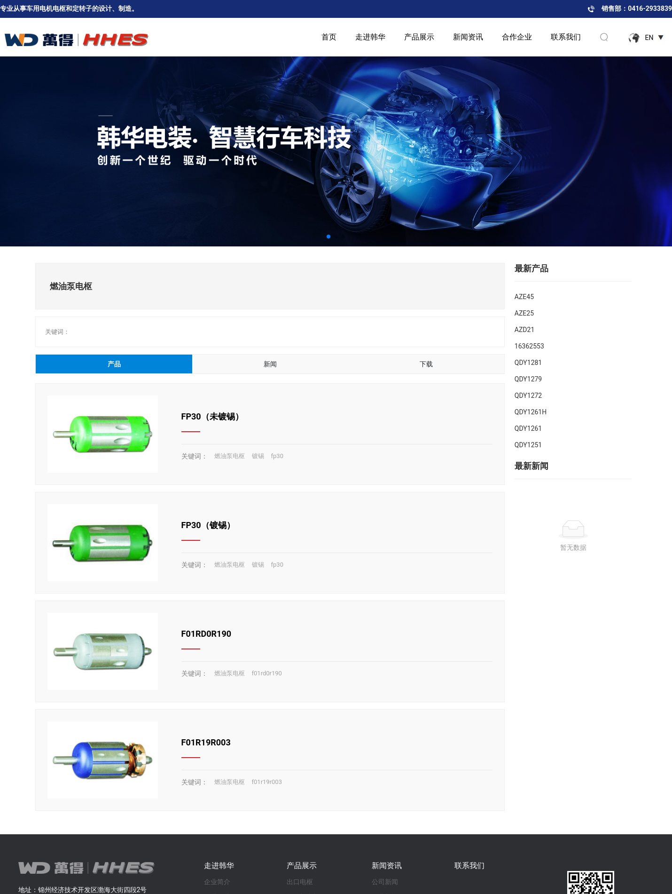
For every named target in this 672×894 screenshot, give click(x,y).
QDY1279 (528, 379)
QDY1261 (528, 428)
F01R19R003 (206, 742)
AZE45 (524, 297)
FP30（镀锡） (208, 525)
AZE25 (524, 313)
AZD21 (524, 329)
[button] (328, 236)
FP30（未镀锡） (212, 416)
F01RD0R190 (206, 634)
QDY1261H (531, 412)
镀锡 (258, 455)
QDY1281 (528, 362)
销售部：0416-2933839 (637, 8)
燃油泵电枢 (229, 455)
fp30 (277, 455)
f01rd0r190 (267, 673)
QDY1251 (528, 445)
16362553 (529, 346)
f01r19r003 (267, 781)
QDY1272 (528, 395)
